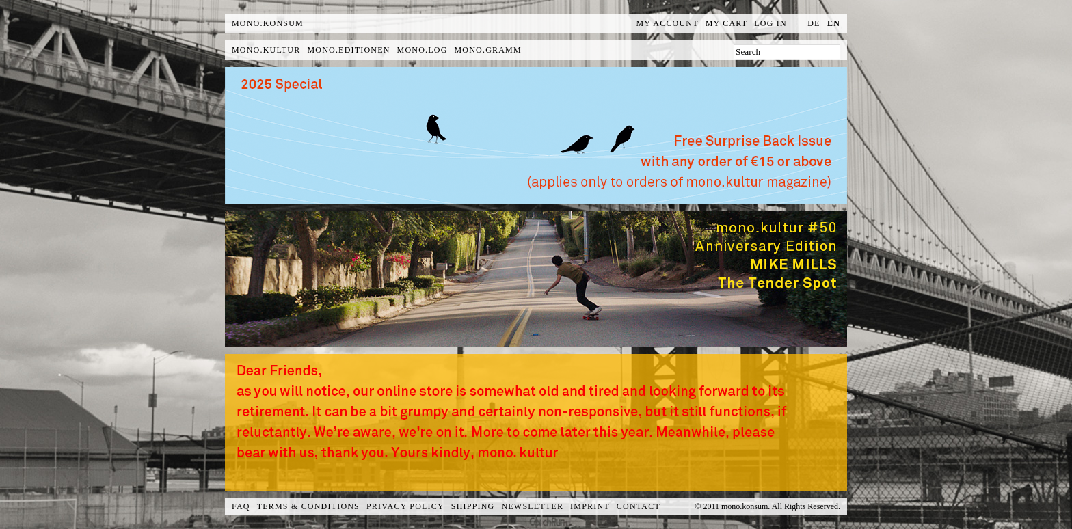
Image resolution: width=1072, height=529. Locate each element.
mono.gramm (488, 50)
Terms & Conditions (308, 506)
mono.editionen (348, 50)
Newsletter (532, 506)
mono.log (422, 50)
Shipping (473, 506)
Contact (638, 506)
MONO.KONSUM (268, 23)
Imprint (590, 506)
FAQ (241, 506)
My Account (667, 23)
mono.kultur (266, 50)
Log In (770, 23)
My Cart (727, 23)
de (813, 23)
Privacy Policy (405, 506)
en (833, 23)
